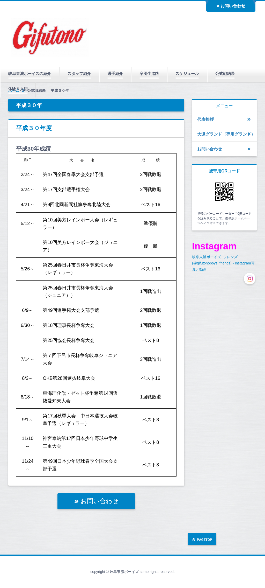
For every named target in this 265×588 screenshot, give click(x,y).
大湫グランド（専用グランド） (226, 134)
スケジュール (187, 73)
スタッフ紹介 (79, 73)
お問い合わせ (232, 6)
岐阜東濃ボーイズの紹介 (29, 73)
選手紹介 (115, 73)
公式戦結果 (225, 73)
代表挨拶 (205, 119)
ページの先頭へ (202, 540)
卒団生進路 (149, 73)
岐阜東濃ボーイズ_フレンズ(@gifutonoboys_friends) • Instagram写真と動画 (223, 263)
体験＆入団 (18, 89)
